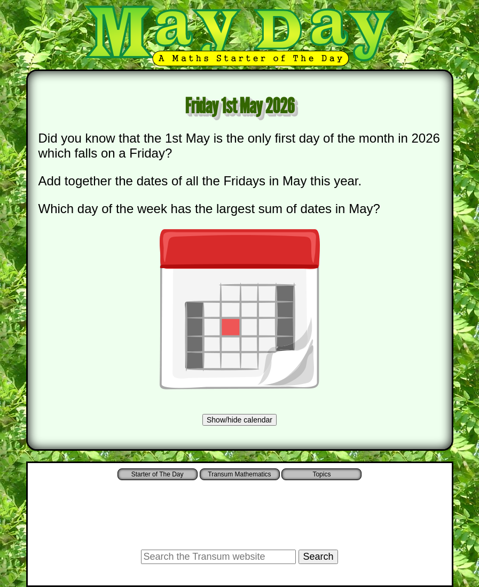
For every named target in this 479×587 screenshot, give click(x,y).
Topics (321, 474)
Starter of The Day (157, 474)
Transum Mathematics (239, 474)
